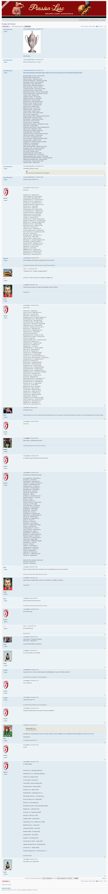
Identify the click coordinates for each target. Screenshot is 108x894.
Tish (26, 625)
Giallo (27, 725)
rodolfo (27, 636)
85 (105, 26)
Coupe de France (8, 24)
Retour (5, 31)
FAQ (91, 20)
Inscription (96, 20)
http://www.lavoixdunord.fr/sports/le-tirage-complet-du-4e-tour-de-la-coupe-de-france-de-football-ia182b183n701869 (52, 72)
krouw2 (27, 284)
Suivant (103, 878)
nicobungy (29, 889)
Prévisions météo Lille (83, 19)
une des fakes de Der (30, 29)
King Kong (28, 257)
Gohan (27, 407)
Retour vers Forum (7, 884)
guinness (24, 889)
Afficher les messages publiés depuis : (38, 878)
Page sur (92, 26)
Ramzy (27, 566)
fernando (27, 438)
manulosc (28, 187)
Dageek (27, 650)
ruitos (27, 268)
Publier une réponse (6, 26)
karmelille (28, 669)
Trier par (60, 878)
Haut (104, 57)
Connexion (103, 20)
